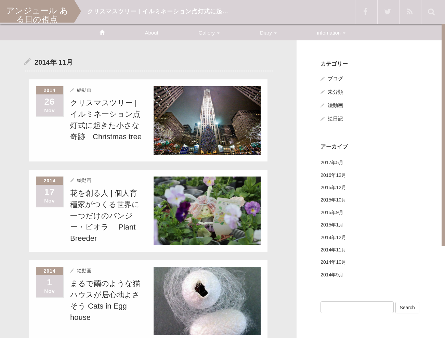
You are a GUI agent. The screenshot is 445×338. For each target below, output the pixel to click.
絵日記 (335, 118)
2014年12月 (333, 237)
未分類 (335, 92)
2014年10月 (333, 262)
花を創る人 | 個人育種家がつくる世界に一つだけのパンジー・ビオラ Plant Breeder (105, 215)
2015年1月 (331, 225)
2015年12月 (333, 187)
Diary (268, 33)
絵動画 (84, 89)
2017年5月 (331, 162)
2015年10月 (333, 200)
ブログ (335, 78)
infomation (331, 33)
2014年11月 (333, 249)
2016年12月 (333, 175)
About (151, 33)
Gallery (209, 33)
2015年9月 (331, 212)
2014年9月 (331, 274)
